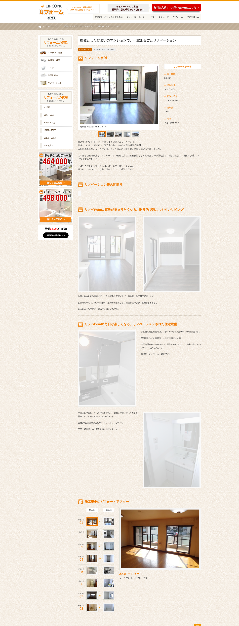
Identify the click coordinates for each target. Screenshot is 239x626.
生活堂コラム (193, 17)
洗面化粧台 (53, 75)
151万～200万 (50, 138)
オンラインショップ (160, 17)
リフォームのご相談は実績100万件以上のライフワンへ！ (82, 8)
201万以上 (48, 145)
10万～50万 (49, 115)
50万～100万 (49, 122)
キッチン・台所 (55, 52)
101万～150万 (50, 130)
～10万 (47, 107)
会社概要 (98, 17)
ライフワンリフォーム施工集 (51, 11)
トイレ (51, 68)
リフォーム (178, 17)
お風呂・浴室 (54, 60)
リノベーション (85, 49)
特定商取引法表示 (114, 17)
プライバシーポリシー (137, 17)
